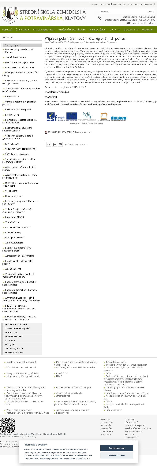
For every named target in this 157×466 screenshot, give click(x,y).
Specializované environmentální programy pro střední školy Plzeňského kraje (75, 403)
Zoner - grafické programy (19, 410)
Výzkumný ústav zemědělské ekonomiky (75, 367)
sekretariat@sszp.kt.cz (144, 22)
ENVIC (59, 376)
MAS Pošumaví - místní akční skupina (73, 387)
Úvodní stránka (51, 42)
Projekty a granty (74, 42)
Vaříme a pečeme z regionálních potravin (100, 42)
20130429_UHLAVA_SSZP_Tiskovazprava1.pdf (69, 132)
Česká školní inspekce (116, 362)
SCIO (108, 373)
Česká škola (62, 373)
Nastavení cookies (117, 455)
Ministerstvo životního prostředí (21, 362)
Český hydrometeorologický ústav (23, 373)
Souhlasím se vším (117, 448)
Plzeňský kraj (62, 412)
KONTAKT (106, 434)
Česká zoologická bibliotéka (69, 393)
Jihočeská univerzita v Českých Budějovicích (126, 364)
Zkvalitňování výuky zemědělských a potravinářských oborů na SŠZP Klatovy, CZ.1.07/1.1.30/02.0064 (23, 396)
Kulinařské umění (114, 410)
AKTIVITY (62, 42)
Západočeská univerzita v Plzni (21, 367)
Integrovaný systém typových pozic (23, 376)
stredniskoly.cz (63, 395)
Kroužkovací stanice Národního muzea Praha (127, 393)
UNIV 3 (109, 401)
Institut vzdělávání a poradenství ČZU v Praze (28, 412)
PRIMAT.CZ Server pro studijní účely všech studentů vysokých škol (25, 389)
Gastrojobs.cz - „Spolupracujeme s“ (73, 410)
